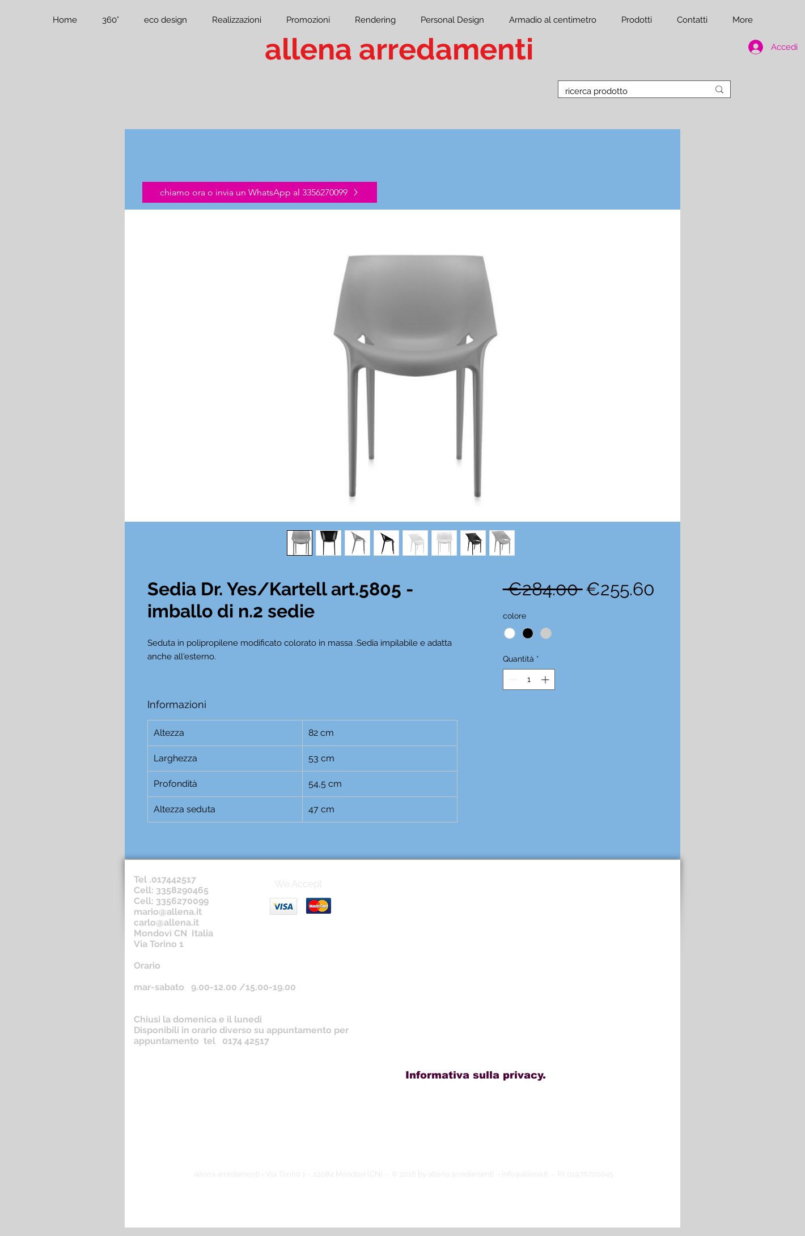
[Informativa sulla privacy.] (475, 1075)
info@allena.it (525, 1174)
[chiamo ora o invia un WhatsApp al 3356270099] (259, 192)
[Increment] (546, 679)
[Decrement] (512, 679)
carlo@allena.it (166, 922)
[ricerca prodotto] (628, 91)
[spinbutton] (529, 679)
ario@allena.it (172, 911)
